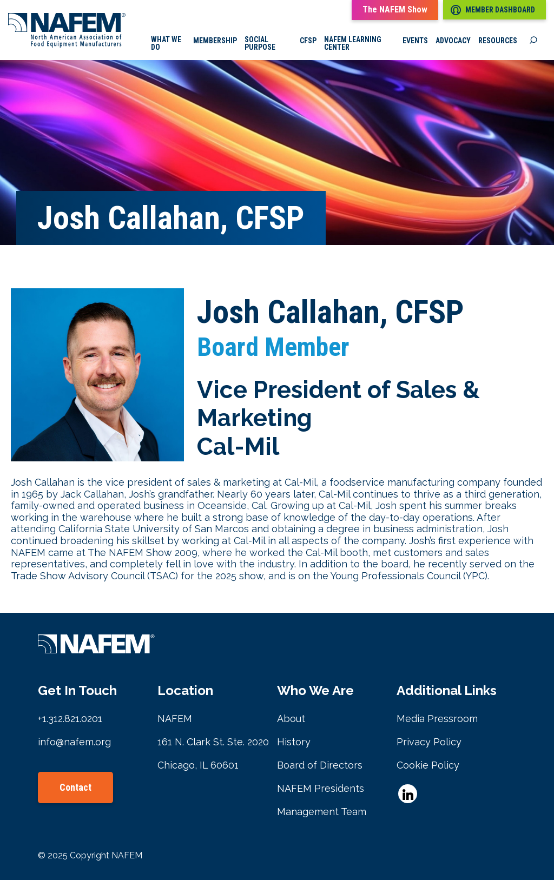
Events (415, 40)
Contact (75, 787)
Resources (497, 40)
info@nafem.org (74, 741)
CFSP (308, 40)
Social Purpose (260, 43)
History (294, 741)
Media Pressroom (437, 718)
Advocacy (453, 40)
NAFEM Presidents (320, 788)
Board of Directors (319, 765)
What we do (166, 43)
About (291, 718)
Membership (215, 40)
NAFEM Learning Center (352, 43)
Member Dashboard (493, 10)
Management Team (321, 811)
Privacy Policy (429, 741)
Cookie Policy (428, 765)
